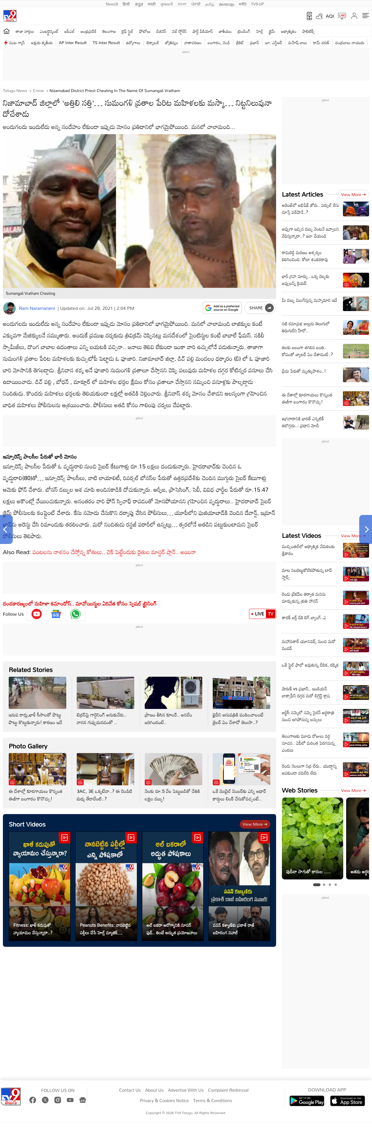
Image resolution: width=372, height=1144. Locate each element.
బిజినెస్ (161, 31)
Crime (38, 90)
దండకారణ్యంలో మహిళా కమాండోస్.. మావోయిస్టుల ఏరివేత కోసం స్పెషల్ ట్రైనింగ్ (80, 603)
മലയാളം (226, 3)
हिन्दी (127, 3)
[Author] (9, 308)
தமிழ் (209, 3)
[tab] (316, 884)
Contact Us (130, 1090)
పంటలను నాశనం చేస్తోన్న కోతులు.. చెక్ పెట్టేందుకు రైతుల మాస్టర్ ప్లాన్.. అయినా (114, 552)
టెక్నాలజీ (152, 42)
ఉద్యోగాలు (133, 42)
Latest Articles (302, 194)
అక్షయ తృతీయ (42, 42)
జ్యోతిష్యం (171, 42)
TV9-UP (257, 3)
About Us (154, 1090)
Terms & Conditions (212, 1101)
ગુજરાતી (166, 3)
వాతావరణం (192, 42)
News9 (112, 3)
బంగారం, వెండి (219, 42)
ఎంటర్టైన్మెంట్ (49, 31)
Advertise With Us (186, 1090)
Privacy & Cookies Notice (164, 1101)
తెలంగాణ (109, 31)
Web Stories (299, 790)
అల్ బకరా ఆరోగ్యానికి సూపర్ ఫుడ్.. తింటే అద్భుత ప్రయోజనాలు (171, 928)
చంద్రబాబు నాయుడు (349, 42)
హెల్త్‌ (259, 31)
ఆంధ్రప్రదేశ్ (88, 31)
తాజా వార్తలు (25, 31)
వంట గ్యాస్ (17, 42)
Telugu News (15, 90)
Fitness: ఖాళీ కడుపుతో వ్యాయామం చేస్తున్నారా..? (32, 928)
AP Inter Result (73, 42)
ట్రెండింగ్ (244, 31)
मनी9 (242, 3)
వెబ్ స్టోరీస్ (179, 31)
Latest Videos (301, 535)
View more (255, 824)
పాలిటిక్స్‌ (308, 31)
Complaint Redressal (228, 1090)
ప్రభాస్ (254, 42)
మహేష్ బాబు (297, 42)
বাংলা (182, 3)
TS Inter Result (106, 42)
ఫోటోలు (145, 31)
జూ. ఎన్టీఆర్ (273, 42)
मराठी (151, 3)
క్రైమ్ (272, 31)
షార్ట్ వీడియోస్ (203, 31)
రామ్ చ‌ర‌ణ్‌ (321, 42)
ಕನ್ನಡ (139, 3)
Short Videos (27, 824)
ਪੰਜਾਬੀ (196, 3)
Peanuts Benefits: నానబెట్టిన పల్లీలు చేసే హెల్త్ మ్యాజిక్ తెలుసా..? (105, 928)
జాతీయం (225, 31)
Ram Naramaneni (37, 308)
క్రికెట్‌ (240, 42)
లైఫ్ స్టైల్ (127, 31)
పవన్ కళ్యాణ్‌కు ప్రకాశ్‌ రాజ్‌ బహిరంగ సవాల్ (234, 928)
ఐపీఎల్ (70, 31)
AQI (330, 16)
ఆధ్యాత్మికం (288, 31)
